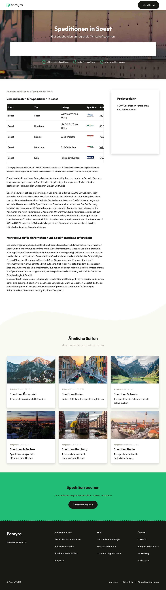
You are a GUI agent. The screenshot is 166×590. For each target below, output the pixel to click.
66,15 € (103, 115)
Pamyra (11, 91)
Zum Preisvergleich (83, 504)
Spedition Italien (72, 394)
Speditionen (23, 91)
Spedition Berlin (124, 449)
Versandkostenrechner (39, 171)
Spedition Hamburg (74, 449)
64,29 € (103, 157)
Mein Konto (149, 5)
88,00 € (103, 126)
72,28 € (103, 136)
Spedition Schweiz (126, 394)
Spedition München (22, 449)
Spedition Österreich (23, 394)
